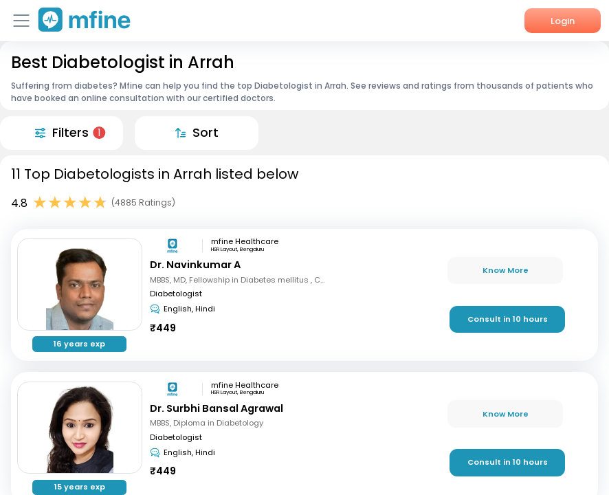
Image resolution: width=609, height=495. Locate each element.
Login (563, 21)
